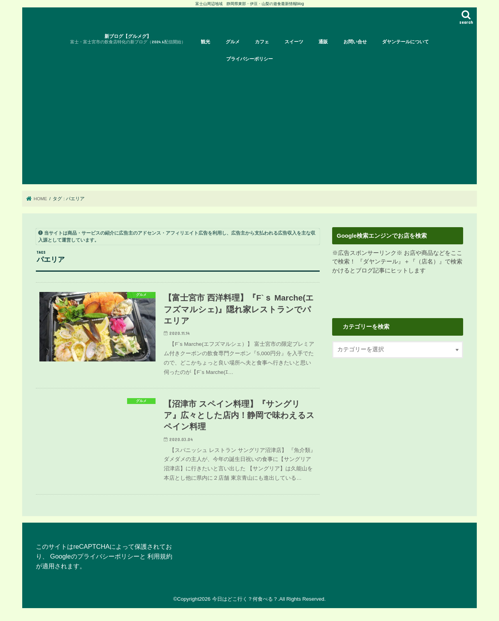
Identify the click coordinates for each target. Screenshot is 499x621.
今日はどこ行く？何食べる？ (245, 599)
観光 (205, 41)
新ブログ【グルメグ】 (128, 39)
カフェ (262, 41)
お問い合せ (355, 41)
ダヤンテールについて (405, 41)
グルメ (233, 41)
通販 (323, 41)
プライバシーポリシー (249, 59)
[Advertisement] (249, 125)
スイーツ (294, 41)
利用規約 (159, 556)
